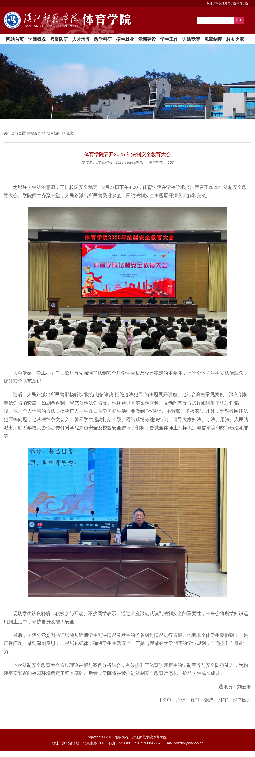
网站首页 (15, 39)
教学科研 (103, 39)
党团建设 (147, 39)
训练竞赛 (191, 39)
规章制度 (213, 39)
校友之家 (235, 39)
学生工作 (169, 39)
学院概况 (37, 39)
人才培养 (81, 39)
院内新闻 (54, 133)
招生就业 (125, 39)
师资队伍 (59, 39)
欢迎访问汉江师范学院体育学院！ (229, 3)
